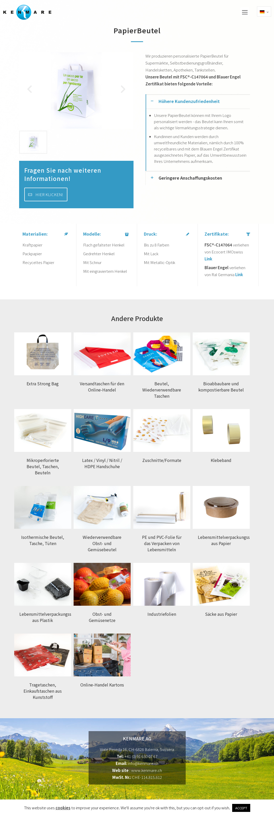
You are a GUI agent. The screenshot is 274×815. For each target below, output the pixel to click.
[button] (123, 90)
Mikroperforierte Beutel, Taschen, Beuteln (43, 466)
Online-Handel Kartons (102, 685)
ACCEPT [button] (241, 807)
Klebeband (221, 460)
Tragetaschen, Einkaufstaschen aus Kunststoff (43, 691)
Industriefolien (161, 614)
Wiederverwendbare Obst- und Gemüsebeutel (102, 543)
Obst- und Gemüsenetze (102, 617)
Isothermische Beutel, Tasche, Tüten (42, 540)
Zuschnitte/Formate (161, 460)
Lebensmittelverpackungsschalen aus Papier (230, 540)
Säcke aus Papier (221, 614)
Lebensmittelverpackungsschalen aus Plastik (51, 617)
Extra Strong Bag (43, 383)
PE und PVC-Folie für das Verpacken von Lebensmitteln (162, 543)
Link (208, 258)
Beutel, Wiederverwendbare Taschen (161, 389)
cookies (63, 807)
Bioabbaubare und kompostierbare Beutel (221, 386)
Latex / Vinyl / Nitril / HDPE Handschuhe (102, 463)
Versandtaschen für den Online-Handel (102, 386)
